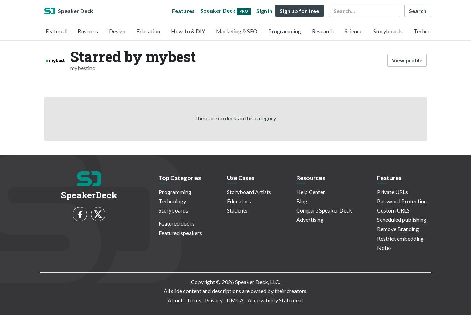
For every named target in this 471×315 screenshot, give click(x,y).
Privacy (214, 300)
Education (148, 31)
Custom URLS (393, 210)
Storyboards (388, 31)
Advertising (310, 219)
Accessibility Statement (275, 300)
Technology (427, 31)
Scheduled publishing (401, 219)
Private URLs (392, 192)
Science (353, 31)
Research (323, 31)
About (175, 300)
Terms (193, 300)
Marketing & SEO (236, 31)
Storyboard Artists (249, 192)
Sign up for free (299, 11)
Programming (284, 31)
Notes (384, 247)
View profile (407, 60)
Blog (301, 201)
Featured (56, 31)
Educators (239, 201)
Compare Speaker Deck (324, 210)
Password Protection (402, 201)
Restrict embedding (400, 238)
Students (237, 210)
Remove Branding (398, 229)
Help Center (310, 192)
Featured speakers (180, 233)
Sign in (264, 11)
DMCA (235, 300)
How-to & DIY (188, 31)
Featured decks (177, 223)
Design (117, 31)
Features (183, 11)
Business (87, 31)
